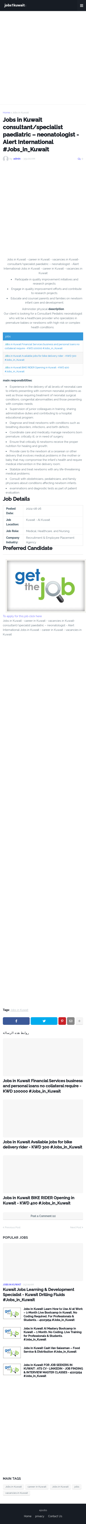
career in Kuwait (37, 1486)
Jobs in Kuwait (20, 112)
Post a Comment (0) (43, 1216)
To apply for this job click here (22, 616)
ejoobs (43, 1510)
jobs (76, 1486)
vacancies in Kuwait (16, 1493)
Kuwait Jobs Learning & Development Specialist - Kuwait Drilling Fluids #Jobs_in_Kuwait (38, 1294)
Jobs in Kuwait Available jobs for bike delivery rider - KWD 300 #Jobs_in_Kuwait (42, 1144)
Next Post (75, 1227)
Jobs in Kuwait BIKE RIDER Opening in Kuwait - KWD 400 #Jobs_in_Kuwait (38, 1200)
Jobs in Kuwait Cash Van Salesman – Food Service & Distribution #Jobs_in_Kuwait (52, 1350)
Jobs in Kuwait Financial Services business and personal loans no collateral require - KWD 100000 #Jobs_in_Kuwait (43, 1086)
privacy (39, 1516)
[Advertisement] (43, 58)
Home (6, 112)
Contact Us (55, 1516)
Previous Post (12, 1227)
